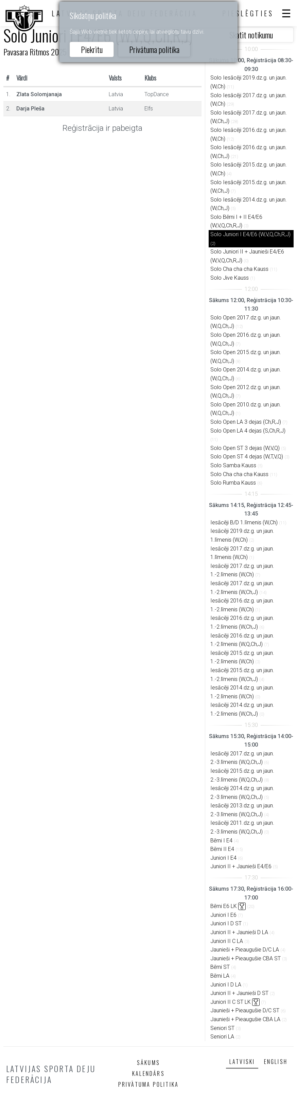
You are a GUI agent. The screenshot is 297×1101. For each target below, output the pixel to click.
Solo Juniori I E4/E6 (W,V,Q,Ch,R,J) (250, 234)
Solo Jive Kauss (229, 278)
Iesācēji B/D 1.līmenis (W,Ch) (244, 522)
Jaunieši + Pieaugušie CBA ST (245, 958)
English (275, 1062)
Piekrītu (92, 49)
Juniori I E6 (223, 915)
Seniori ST (222, 1028)
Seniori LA (222, 1036)
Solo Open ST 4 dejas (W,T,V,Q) (246, 456)
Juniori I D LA (225, 984)
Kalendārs (148, 1073)
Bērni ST (220, 967)
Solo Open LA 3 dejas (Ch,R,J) (245, 422)
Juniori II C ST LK (230, 1002)
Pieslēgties (248, 13)
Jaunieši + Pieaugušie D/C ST (244, 1010)
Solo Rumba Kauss (233, 482)
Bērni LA (219, 976)
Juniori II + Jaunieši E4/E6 (241, 866)
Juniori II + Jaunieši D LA (239, 932)
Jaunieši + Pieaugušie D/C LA (244, 949)
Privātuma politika (154, 49)
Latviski (242, 1062)
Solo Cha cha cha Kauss (239, 269)
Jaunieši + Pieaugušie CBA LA (245, 1019)
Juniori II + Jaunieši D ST (239, 993)
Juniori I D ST (226, 923)
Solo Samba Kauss (233, 465)
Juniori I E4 (223, 858)
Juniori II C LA (226, 941)
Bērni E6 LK (223, 906)
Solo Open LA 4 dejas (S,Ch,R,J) (247, 430)
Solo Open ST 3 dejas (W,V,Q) (245, 448)
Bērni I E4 (221, 840)
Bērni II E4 (222, 849)
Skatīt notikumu (251, 35)
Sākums (148, 1063)
